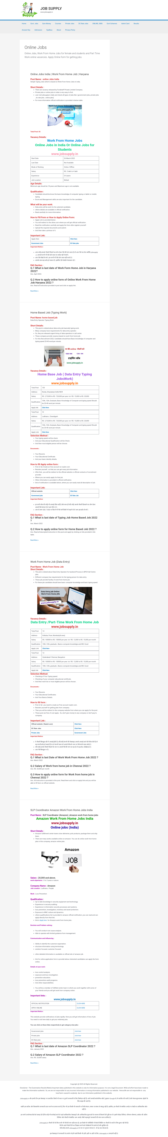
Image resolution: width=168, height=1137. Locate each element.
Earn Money (44, 24)
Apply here (43, 920)
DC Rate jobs (75, 243)
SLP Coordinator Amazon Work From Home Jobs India (64, 810)
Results (126, 24)
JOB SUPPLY (51, 8)
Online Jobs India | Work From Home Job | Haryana (61, 74)
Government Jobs (37, 243)
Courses (54, 24)
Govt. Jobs (33, 24)
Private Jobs (65, 24)
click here (77, 1031)
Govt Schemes (104, 24)
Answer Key (136, 24)
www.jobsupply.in (64, 999)
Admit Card (116, 24)
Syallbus (35, 30)
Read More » (34, 291)
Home (23, 24)
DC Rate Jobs (77, 24)
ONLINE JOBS (90, 24)
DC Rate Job (74, 496)
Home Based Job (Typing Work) (50, 312)
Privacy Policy (54, 30)
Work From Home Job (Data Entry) (51, 561)
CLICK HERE (80, 1003)
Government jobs (37, 496)
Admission (25, 30)
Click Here (74, 239)
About (43, 30)
